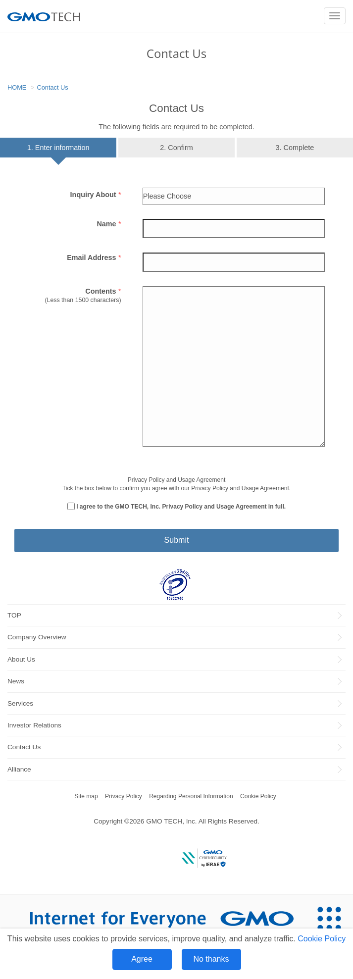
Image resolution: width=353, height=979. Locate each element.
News (15, 681)
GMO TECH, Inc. (171, 821)
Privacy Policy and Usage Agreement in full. (224, 506)
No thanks (211, 959)
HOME (16, 87)
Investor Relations (34, 725)
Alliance (19, 769)
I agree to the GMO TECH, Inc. (181, 506)
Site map (86, 796)
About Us (21, 659)
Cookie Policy (322, 938)
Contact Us (52, 87)
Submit (176, 540)
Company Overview (36, 637)
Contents (103, 291)
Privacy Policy (123, 796)
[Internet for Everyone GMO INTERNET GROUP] (152, 918)
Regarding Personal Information (191, 796)
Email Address (94, 257)
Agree (141, 959)
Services (20, 703)
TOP (14, 615)
